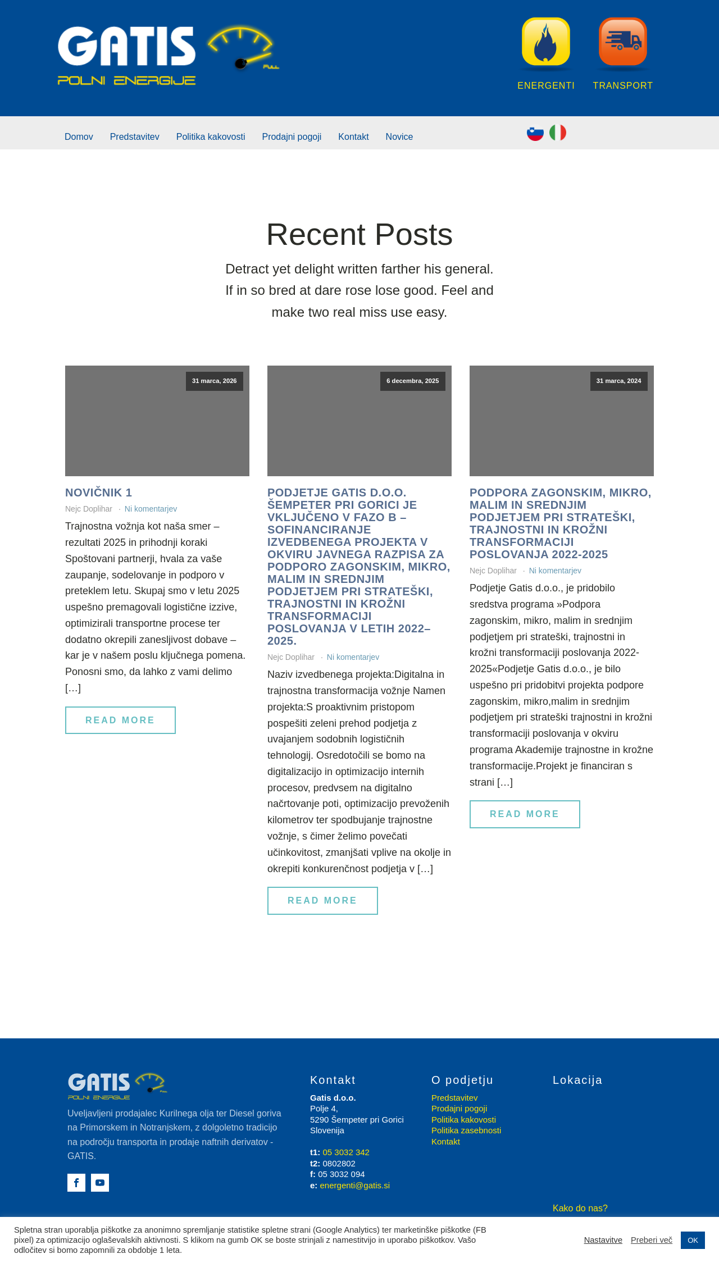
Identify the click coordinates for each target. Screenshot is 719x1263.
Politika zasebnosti (466, 1130)
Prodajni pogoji (291, 137)
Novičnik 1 (98, 492)
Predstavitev (135, 137)
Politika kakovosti (210, 137)
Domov (79, 137)
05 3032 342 (346, 1152)
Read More (120, 720)
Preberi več (651, 1239)
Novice (399, 137)
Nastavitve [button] (603, 1239)
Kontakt (353, 137)
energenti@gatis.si (355, 1185)
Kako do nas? (580, 1208)
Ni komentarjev (151, 508)
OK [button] (693, 1240)
